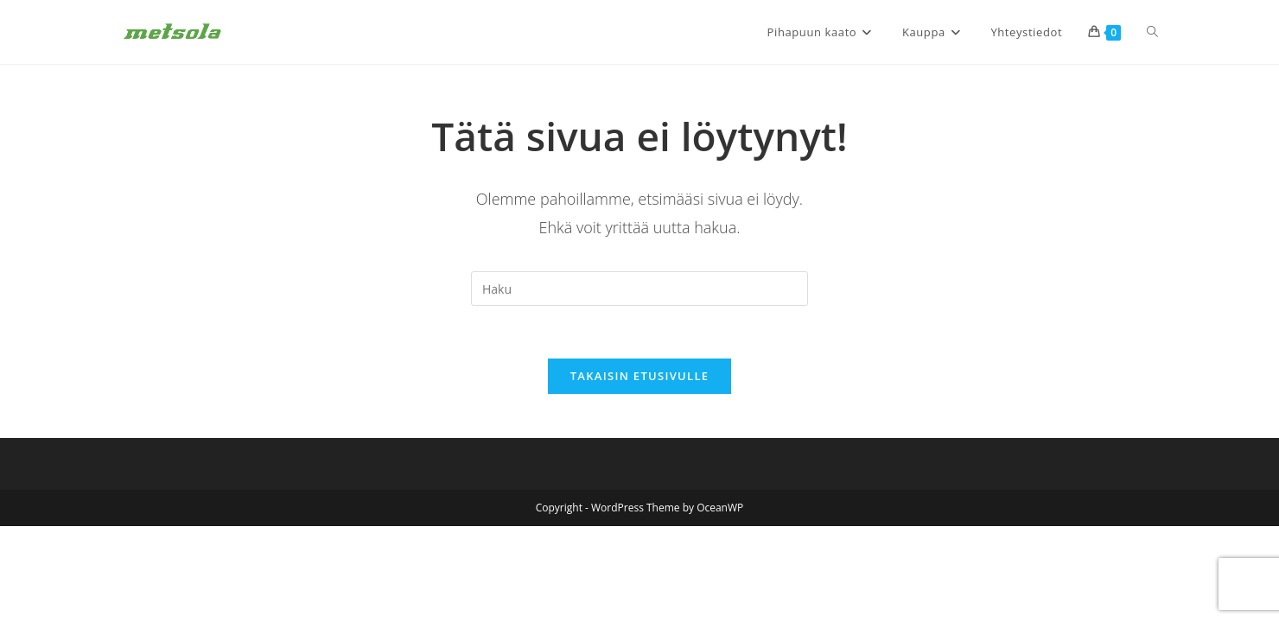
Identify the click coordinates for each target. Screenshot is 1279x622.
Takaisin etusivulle (639, 376)
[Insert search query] (639, 288)
